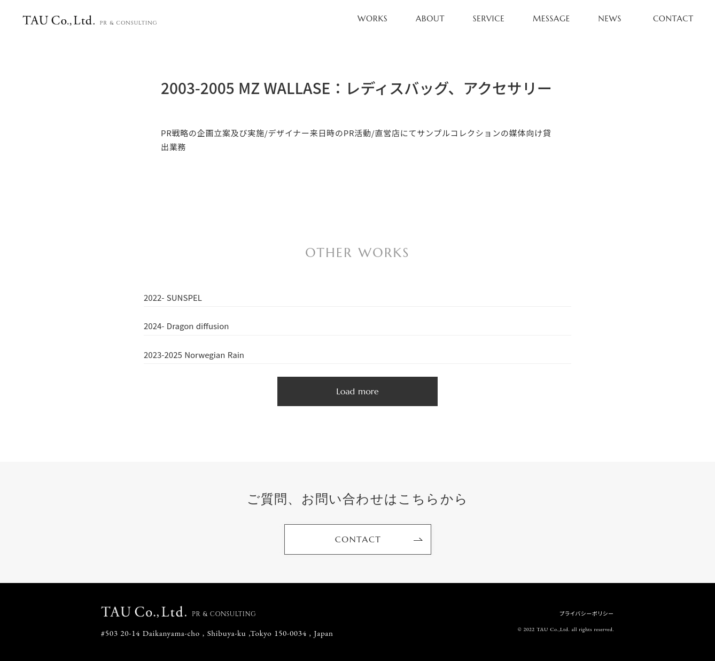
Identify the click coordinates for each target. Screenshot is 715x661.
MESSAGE (551, 19)
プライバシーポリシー (586, 613)
